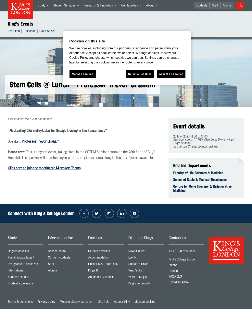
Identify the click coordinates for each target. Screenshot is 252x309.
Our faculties (132, 6)
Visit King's (146, 271)
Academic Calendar (106, 277)
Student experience (25, 284)
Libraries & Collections (106, 264)
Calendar (29, 31)
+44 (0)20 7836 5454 (182, 251)
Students (201, 5)
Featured (14, 31)
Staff (215, 5)
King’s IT (106, 271)
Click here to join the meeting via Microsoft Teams (44, 168)
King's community (146, 284)
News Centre (146, 251)
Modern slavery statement (77, 301)
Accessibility (122, 301)
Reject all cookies (140, 73)
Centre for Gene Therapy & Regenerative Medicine (202, 188)
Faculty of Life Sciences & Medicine (198, 172)
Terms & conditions (20, 301)
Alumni (227, 5)
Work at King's (146, 277)
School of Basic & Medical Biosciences (200, 179)
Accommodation (106, 258)
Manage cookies (144, 301)
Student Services (67, 6)
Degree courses (25, 251)
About (153, 6)
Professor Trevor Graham (40, 141)
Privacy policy (46, 301)
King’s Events (20, 23)
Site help (103, 301)
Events (146, 258)
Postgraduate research (25, 264)
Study (44, 6)
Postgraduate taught (25, 258)
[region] (127, 58)
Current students (65, 258)
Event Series (47, 31)
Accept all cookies (171, 73)
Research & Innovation (101, 6)
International (25, 271)
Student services (106, 251)
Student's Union (146, 264)
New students (65, 251)
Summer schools (25, 277)
